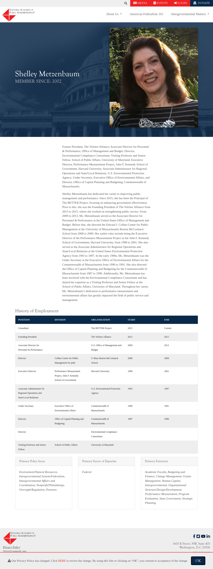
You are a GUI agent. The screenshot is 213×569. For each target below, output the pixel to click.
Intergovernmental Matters (189, 14)
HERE (62, 560)
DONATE (201, 3)
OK (198, 561)
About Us (112, 14)
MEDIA (140, 3)
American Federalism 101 (146, 14)
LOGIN (180, 3)
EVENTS (160, 3)
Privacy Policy (11, 547)
